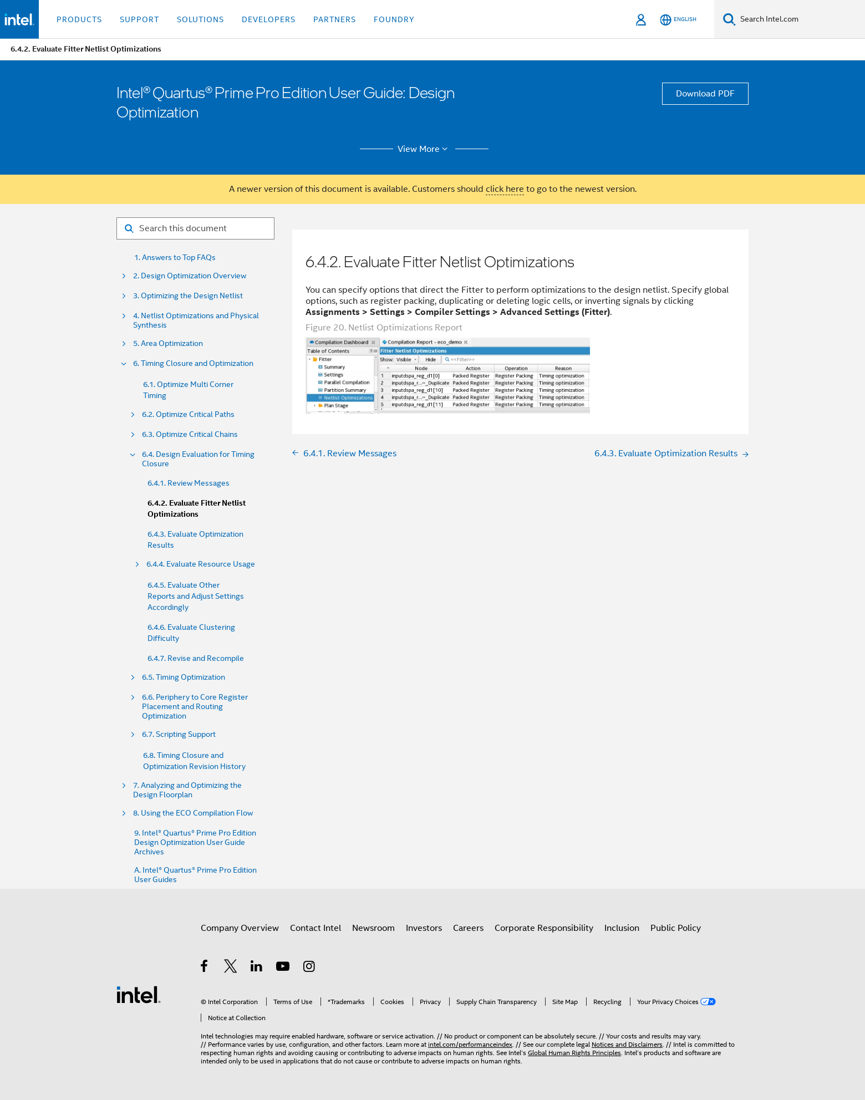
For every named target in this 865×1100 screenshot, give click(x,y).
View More (424, 149)
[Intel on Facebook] (204, 968)
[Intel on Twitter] (231, 968)
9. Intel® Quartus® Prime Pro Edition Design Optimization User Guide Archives (195, 842)
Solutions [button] (200, 19)
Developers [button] (269, 19)
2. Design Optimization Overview (189, 276)
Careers (468, 928)
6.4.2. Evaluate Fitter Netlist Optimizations (196, 509)
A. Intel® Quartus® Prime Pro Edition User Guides (195, 874)
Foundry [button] (394, 19)
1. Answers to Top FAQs (175, 257)
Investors (424, 928)
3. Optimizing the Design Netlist (188, 296)
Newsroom (373, 928)
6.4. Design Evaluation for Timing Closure (198, 459)
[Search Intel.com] (800, 19)
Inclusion (621, 928)
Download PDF (705, 93)
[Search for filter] (195, 228)
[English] (678, 20)
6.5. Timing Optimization (183, 677)
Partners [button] (334, 19)
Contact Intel (315, 928)
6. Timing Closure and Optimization (193, 363)
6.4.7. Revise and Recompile (195, 658)
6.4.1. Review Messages (188, 483)
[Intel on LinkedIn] (257, 968)
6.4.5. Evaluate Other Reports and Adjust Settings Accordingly (195, 596)
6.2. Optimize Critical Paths (188, 414)
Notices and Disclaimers (627, 1044)
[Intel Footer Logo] (138, 994)
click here (505, 189)
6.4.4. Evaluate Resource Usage (200, 564)
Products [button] (79, 19)
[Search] (729, 19)
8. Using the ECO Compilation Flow (193, 813)
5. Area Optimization (168, 343)
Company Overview (240, 928)
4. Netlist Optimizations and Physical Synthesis (196, 320)
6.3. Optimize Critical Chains (190, 434)
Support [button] (139, 19)
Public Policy (675, 928)
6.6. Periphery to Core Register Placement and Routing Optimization (195, 706)
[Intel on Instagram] (309, 968)
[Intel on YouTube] (283, 968)
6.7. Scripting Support (179, 734)
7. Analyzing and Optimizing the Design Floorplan (187, 790)
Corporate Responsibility (544, 928)
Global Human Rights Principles (574, 1052)
